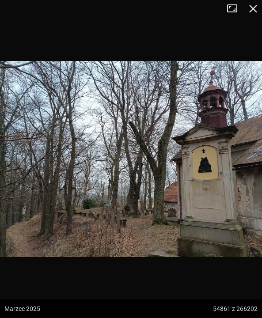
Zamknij (253, 9)
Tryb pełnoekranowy (235, 9)
